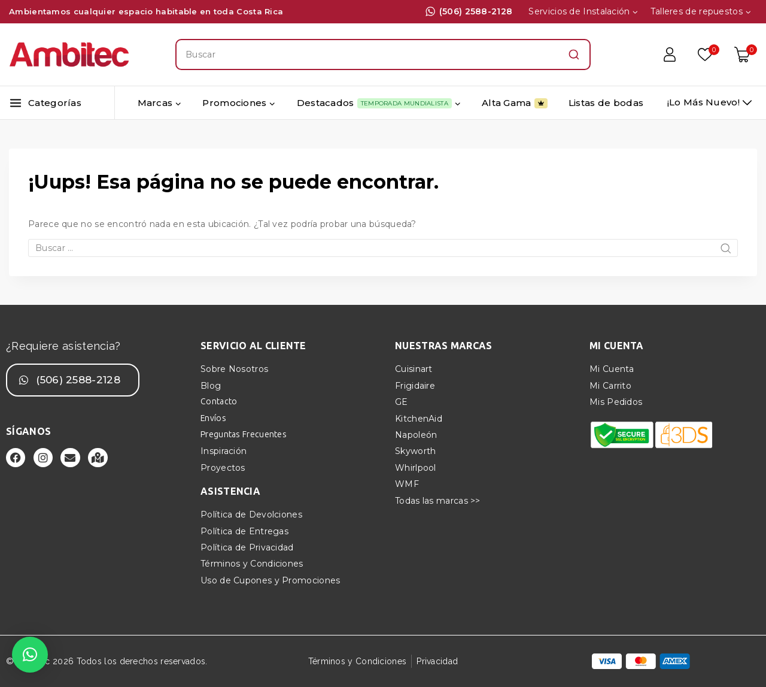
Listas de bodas (606, 102)
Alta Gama (515, 103)
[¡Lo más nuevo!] (709, 102)
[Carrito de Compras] (745, 54)
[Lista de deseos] (705, 54)
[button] (30, 655)
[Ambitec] (69, 54)
